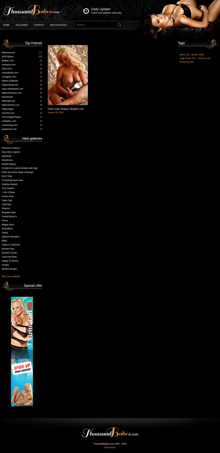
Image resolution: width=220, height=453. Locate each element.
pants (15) (185, 54)
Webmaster (109, 447)
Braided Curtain (9, 253)
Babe (4, 240)
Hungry (5, 265)
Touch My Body (9, 257)
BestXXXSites (58, 25)
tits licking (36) (187, 62)
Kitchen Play (8, 248)
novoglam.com (22, 77)
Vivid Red (6, 204)
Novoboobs (22, 97)
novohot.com (22, 113)
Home (6, 25)
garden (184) (197, 54)
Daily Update (106, 11)
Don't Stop (7, 176)
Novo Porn (22, 69)
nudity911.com (22, 121)
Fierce (5, 220)
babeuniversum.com (22, 93)
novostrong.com (22, 125)
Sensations (7, 228)
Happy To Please (10, 261)
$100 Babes (22, 57)
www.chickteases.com (22, 89)
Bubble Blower (9, 164)
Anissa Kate (8, 196)
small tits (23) (203, 58)
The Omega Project (22, 117)
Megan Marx (8, 224)
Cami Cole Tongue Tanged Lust (65, 108)
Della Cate (7, 200)
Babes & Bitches (22, 81)
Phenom (6, 208)
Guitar (5, 232)
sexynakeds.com (22, 73)
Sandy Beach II (9, 216)
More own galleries (11, 276)
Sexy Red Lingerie (11, 152)
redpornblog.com (22, 85)
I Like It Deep (8, 192)
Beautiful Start (9, 212)
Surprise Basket (9, 184)
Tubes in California (11, 244)
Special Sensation (10, 236)
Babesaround (22, 53)
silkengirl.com (22, 101)
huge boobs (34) (188, 58)
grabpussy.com (22, 129)
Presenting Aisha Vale (12, 180)
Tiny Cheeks (8, 188)
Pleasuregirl (22, 109)
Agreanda (6, 156)
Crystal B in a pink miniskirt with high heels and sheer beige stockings (20, 170)
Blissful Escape (9, 269)
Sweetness (7, 160)
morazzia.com (22, 65)
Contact (39, 25)
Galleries (22, 25)
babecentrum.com (22, 105)
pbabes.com (22, 61)
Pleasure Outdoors (11, 148)
